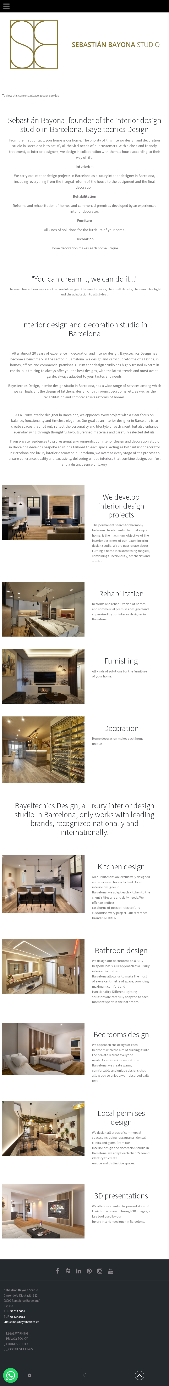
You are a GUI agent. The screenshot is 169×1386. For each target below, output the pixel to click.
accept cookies (49, 96)
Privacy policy (17, 1339)
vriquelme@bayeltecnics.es (21, 1322)
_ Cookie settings (19, 1349)
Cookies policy (17, 1344)
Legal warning (17, 1333)
